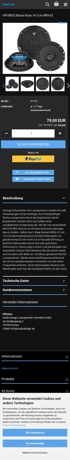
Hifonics (62, 22)
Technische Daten (16, 281)
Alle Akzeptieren (35, 432)
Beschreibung (13, 198)
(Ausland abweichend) (40, 110)
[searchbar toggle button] (47, 4)
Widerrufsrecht (9, 368)
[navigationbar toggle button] (65, 4)
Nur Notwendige (35, 443)
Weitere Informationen (35, 452)
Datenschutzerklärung (14, 425)
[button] (6, 133)
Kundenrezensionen (17, 290)
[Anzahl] (33, 133)
